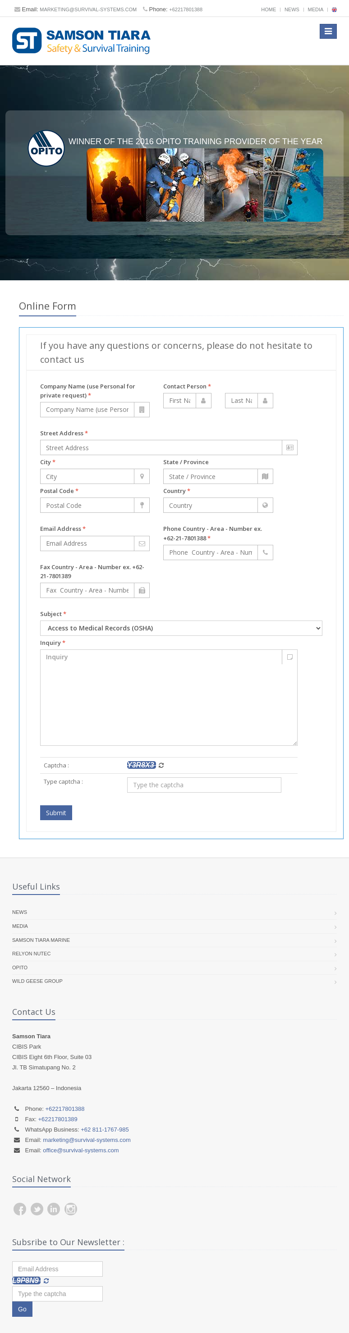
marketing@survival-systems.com (88, 9)
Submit (56, 812)
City (47, 462)
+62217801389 (58, 1119)
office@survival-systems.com (81, 1150)
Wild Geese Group (37, 981)
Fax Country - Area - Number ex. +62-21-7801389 (92, 571)
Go (22, 1309)
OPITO (20, 967)
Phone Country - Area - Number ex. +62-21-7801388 (212, 533)
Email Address (63, 529)
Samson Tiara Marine (41, 940)
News (292, 9)
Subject (53, 614)
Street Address (64, 433)
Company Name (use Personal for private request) (87, 390)
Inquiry (52, 643)
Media (316, 9)
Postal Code (59, 491)
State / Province (186, 462)
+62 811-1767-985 (105, 1129)
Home (268, 9)
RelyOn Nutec (31, 953)
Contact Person (187, 386)
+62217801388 (185, 9)
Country (176, 491)
